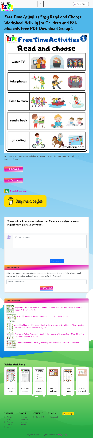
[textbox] (81, 4)
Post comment (57, 261)
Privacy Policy (9, 418)
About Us (10, 427)
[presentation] (68, 254)
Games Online (24, 423)
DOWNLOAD (14, 169)
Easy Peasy (62, 435)
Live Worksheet (13, 180)
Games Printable (24, 418)
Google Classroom (15, 190)
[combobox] (81, 4)
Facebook (54, 417)
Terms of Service (10, 423)
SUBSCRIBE (46, 288)
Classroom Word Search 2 (11, 391)
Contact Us (40, 417)
